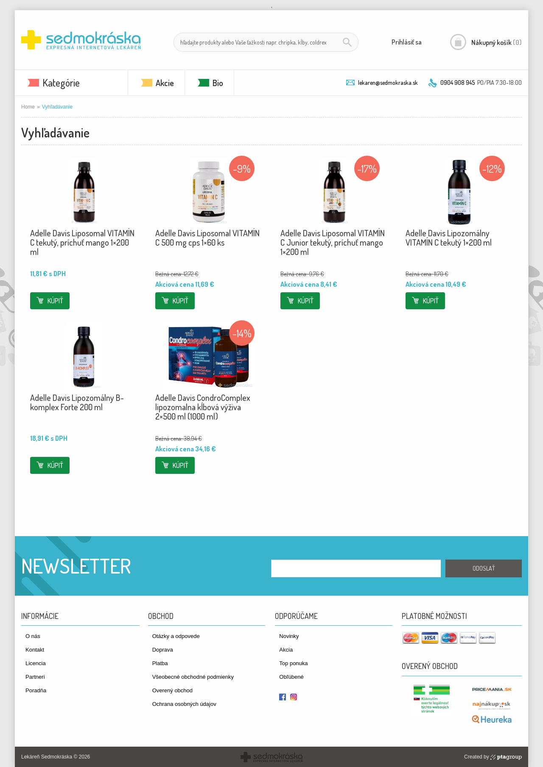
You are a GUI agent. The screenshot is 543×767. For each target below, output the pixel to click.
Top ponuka (293, 663)
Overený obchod (172, 690)
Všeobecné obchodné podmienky (193, 677)
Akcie (165, 82)
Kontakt (34, 650)
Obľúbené (291, 677)
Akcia (286, 650)
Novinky (289, 636)
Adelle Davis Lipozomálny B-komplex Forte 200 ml (77, 402)
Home (28, 107)
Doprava (162, 650)
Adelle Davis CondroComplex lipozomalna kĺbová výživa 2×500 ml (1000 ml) (202, 407)
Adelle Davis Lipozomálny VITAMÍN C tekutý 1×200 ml (449, 237)
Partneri (35, 677)
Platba (160, 663)
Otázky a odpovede (176, 636)
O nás (32, 636)
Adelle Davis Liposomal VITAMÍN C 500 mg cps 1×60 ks (207, 237)
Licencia (35, 663)
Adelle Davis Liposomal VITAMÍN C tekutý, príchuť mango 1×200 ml (82, 242)
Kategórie (61, 82)
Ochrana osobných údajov (184, 704)
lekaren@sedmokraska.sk (388, 82)
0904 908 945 (457, 82)
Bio (218, 82)
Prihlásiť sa (407, 42)
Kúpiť (55, 301)
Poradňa (35, 690)
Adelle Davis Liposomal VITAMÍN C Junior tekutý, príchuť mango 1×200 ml (332, 242)
